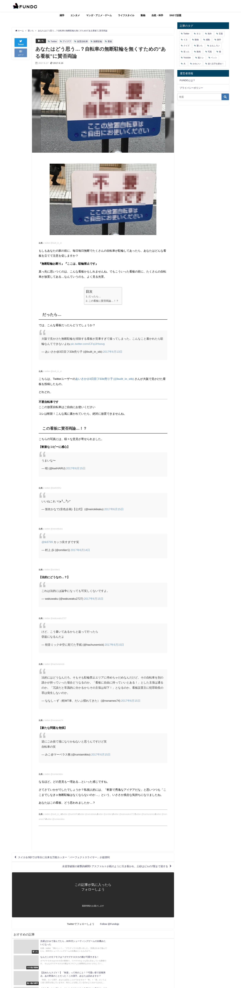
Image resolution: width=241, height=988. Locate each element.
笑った (187, 52)
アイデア (67, 41)
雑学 (62, 15)
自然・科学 (157, 15)
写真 (210, 52)
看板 (110, 41)
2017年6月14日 (80, 549)
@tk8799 (47, 541)
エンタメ (75, 15)
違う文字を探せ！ (216, 64)
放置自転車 (83, 41)
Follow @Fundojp (109, 925)
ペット (214, 58)
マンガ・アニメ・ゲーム (99, 15)
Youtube (187, 58)
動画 (199, 52)
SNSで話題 (176, 15)
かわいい (197, 64)
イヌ (186, 40)
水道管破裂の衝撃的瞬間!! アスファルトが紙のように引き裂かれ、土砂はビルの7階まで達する (111, 867)
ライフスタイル (126, 15)
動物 (143, 15)
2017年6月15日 (76, 468)
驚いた (41, 41)
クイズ (187, 46)
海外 (210, 34)
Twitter (54, 41)
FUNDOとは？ (187, 80)
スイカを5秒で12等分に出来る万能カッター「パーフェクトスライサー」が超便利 (67, 857)
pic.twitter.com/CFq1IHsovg (87, 343)
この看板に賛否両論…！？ (103, 301)
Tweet (21, 42)
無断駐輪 (98, 41)
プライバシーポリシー (191, 88)
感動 (208, 40)
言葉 (221, 34)
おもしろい (215, 46)
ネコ (198, 34)
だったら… (94, 296)
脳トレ (201, 58)
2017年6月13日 (112, 351)
